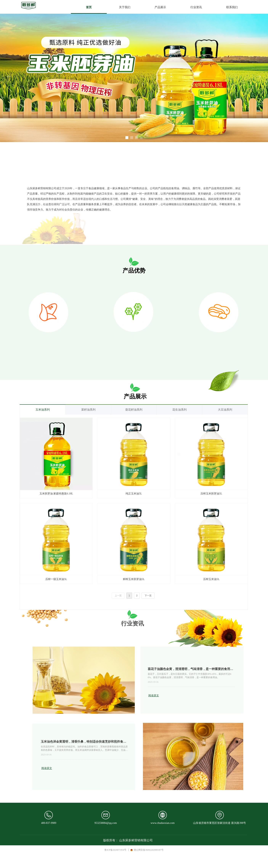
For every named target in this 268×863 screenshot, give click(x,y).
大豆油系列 (225, 409)
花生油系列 (179, 409)
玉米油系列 (42, 409)
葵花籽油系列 (133, 409)
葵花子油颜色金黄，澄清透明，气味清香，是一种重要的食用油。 (189, 669)
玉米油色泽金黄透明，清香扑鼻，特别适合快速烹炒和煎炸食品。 (82, 742)
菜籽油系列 (88, 409)
